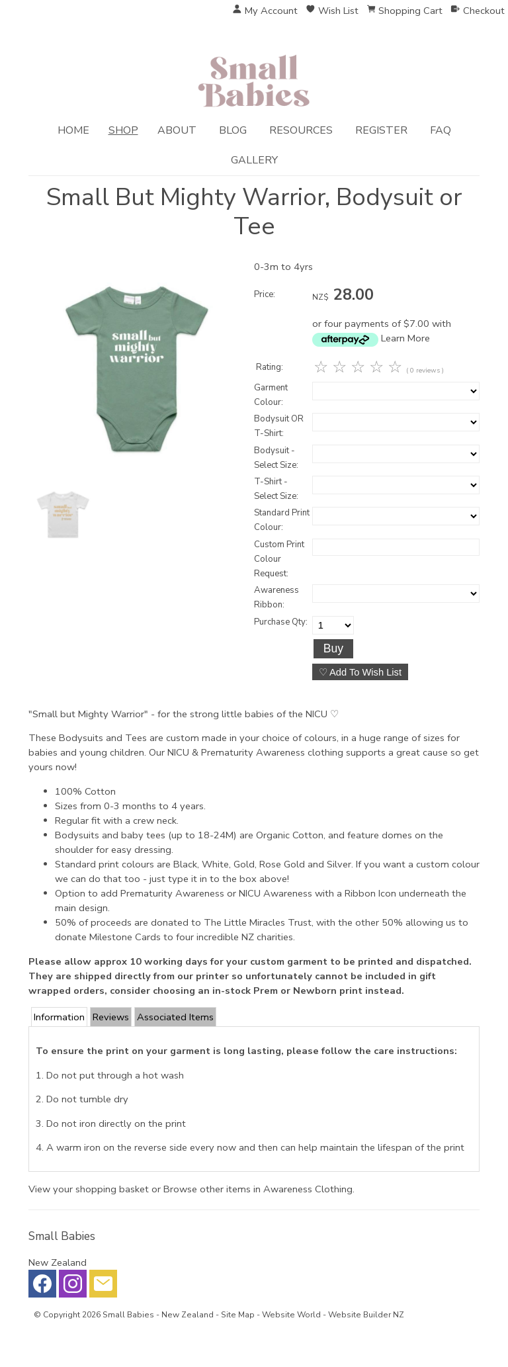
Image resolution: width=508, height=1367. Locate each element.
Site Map (238, 1314)
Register (381, 130)
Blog (233, 130)
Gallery (254, 160)
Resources (301, 130)
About (176, 130)
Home (73, 130)
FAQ (440, 130)
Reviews (111, 1017)
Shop (123, 130)
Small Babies (128, 1314)
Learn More (405, 338)
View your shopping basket (88, 1189)
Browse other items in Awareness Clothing (258, 1189)
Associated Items (175, 1017)
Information (59, 1017)
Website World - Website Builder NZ (333, 1314)
